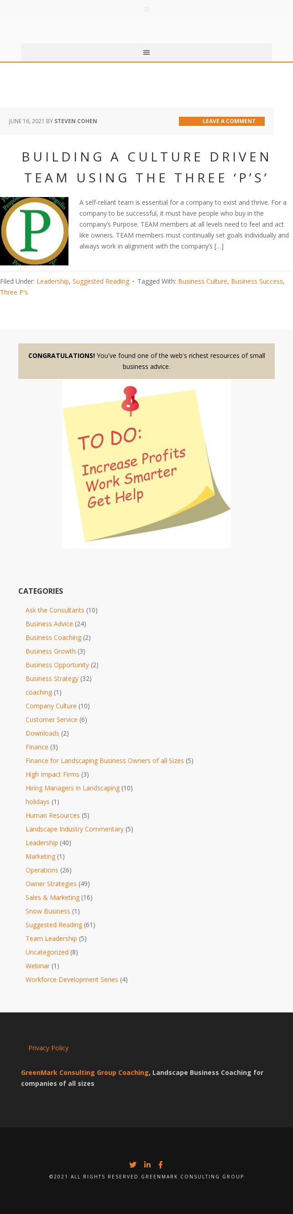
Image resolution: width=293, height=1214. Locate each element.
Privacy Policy (48, 1047)
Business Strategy (52, 678)
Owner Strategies (51, 883)
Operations (42, 870)
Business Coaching (53, 637)
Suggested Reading (101, 281)
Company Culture (51, 705)
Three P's (14, 292)
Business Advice (49, 623)
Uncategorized (47, 952)
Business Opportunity (57, 664)
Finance (37, 746)
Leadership (53, 281)
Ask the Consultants (55, 610)
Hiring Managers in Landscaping (73, 787)
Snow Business (48, 911)
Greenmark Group (146, 23)
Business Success (257, 281)
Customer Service (52, 719)
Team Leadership (51, 938)
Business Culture (202, 281)
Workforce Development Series (72, 979)
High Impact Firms (52, 774)
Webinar (38, 965)
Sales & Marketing (52, 897)
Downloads (42, 733)
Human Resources (53, 815)
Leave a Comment (229, 121)
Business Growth (51, 651)
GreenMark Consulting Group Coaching (85, 1072)
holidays (38, 801)
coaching (39, 692)
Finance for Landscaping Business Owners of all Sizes (105, 760)
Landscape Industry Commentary (75, 829)
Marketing (40, 856)
